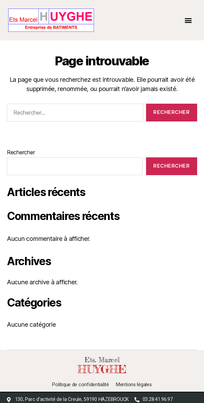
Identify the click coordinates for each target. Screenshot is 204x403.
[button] (188, 20)
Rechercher (21, 152)
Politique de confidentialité (80, 384)
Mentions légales (134, 384)
